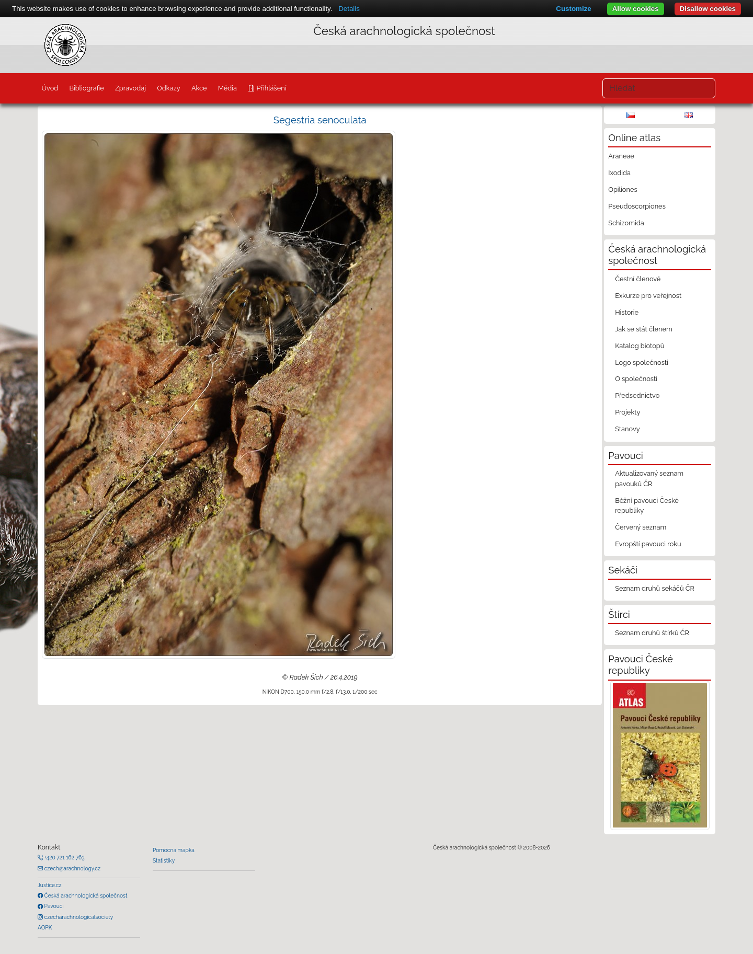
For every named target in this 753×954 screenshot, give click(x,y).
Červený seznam (640, 527)
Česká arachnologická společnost (85, 895)
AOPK (45, 927)
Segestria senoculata (320, 119)
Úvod (49, 88)
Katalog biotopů (639, 346)
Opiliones (622, 189)
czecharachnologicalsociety (78, 917)
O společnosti (636, 379)
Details (349, 9)
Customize (573, 9)
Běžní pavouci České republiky (647, 505)
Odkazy (168, 88)
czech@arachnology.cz (71, 868)
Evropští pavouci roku (648, 544)
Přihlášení (270, 88)
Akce (199, 88)
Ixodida (619, 173)
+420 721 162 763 (64, 857)
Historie (626, 312)
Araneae (621, 156)
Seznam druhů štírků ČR (652, 633)
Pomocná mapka (174, 850)
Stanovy (627, 429)
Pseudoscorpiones (636, 206)
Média (227, 88)
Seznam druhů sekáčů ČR (654, 588)
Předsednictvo (637, 395)
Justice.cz (50, 885)
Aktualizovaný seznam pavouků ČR (649, 478)
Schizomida (626, 223)
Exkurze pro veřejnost (648, 296)
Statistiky (164, 860)
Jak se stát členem (643, 329)
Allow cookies (635, 9)
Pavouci (53, 906)
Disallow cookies (708, 9)
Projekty (627, 412)
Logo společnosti (641, 362)
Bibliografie (86, 88)
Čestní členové (637, 279)
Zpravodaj (130, 88)
